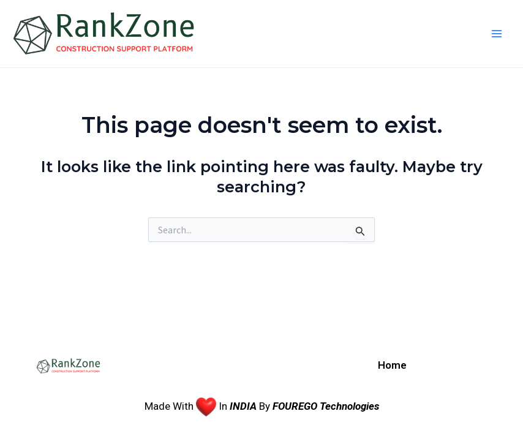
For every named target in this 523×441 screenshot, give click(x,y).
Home (392, 365)
